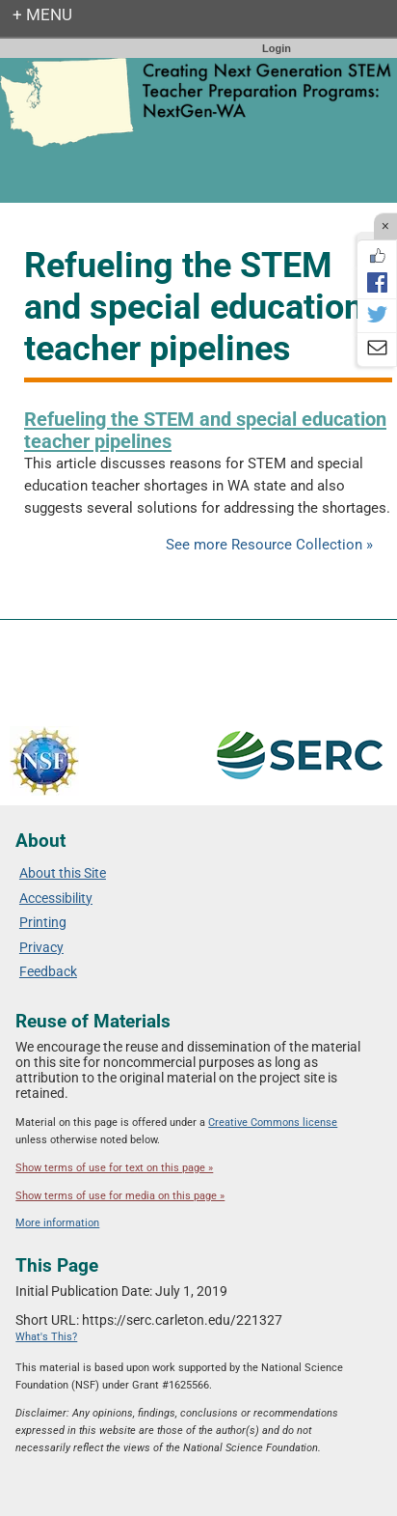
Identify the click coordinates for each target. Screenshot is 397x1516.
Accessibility (56, 898)
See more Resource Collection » (269, 544)
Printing (42, 922)
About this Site (62, 873)
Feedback (48, 971)
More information (57, 1223)
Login (276, 48)
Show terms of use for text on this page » (114, 1168)
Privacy (41, 947)
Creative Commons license (272, 1122)
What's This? (46, 1337)
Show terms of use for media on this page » (120, 1196)
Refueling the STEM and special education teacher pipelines (205, 430)
